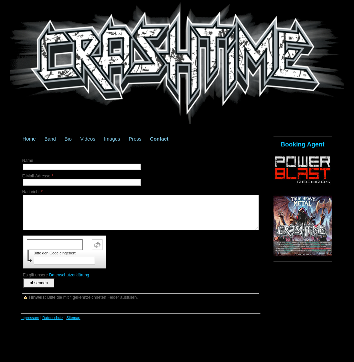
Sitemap (73, 318)
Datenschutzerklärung (69, 275)
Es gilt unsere (56, 275)
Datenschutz (52, 318)
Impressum (30, 318)
